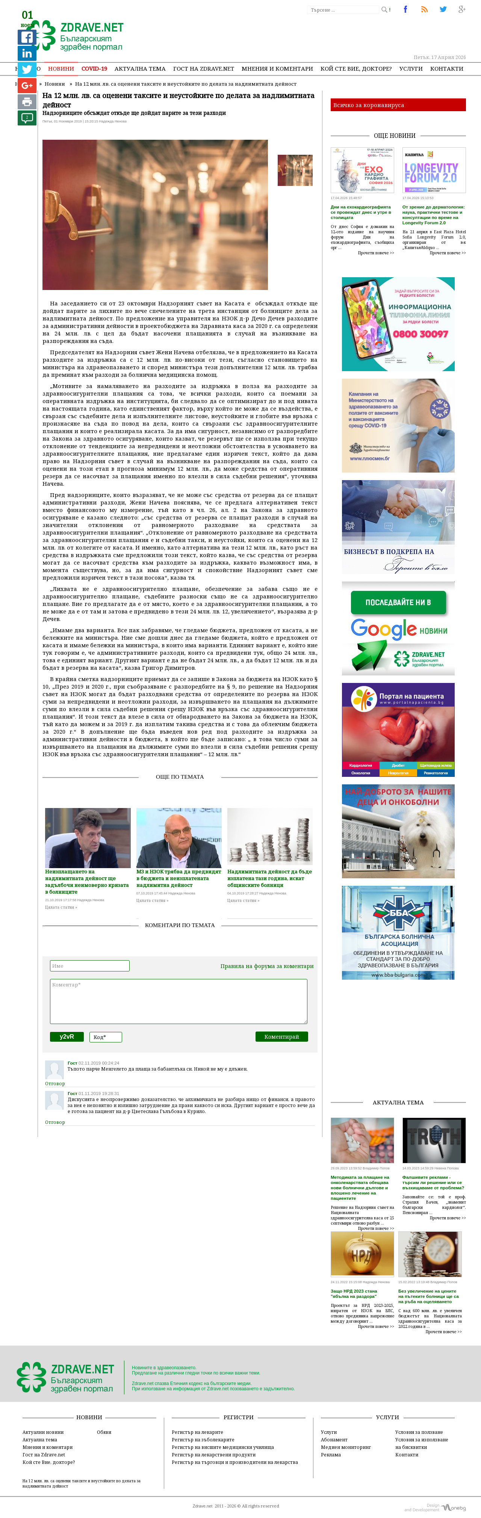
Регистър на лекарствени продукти (214, 1455)
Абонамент (334, 1439)
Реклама (331, 1455)
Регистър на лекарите (197, 1432)
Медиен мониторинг (346, 1447)
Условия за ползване (419, 1432)
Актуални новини (43, 1432)
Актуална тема (140, 68)
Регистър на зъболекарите (203, 1439)
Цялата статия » (61, 907)
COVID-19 (94, 68)
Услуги (411, 68)
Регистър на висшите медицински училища (223, 1447)
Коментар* (178, 1001)
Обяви (104, 1432)
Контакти (446, 68)
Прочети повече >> (376, 252)
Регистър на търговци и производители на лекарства (235, 1462)
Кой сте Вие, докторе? (356, 68)
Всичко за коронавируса (368, 105)
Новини (61, 68)
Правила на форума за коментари (267, 966)
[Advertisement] (328, 34)
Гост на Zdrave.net (44, 1455)
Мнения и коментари (277, 68)
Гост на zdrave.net (203, 68)
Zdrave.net (203, 1506)
